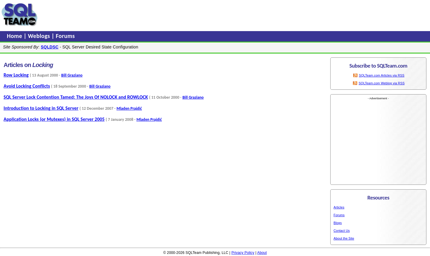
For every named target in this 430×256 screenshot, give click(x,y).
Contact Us (342, 230)
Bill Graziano (71, 75)
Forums (65, 35)
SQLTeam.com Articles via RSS (382, 75)
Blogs (338, 223)
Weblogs (40, 35)
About (262, 253)
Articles (339, 207)
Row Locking (16, 75)
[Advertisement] (153, 14)
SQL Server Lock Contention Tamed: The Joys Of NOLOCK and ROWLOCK (76, 97)
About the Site (344, 238)
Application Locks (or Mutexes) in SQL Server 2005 (54, 119)
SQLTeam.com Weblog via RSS (382, 83)
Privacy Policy (242, 253)
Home (15, 35)
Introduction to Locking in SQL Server (41, 108)
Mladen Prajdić (129, 108)
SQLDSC (50, 47)
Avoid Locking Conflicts (27, 86)
